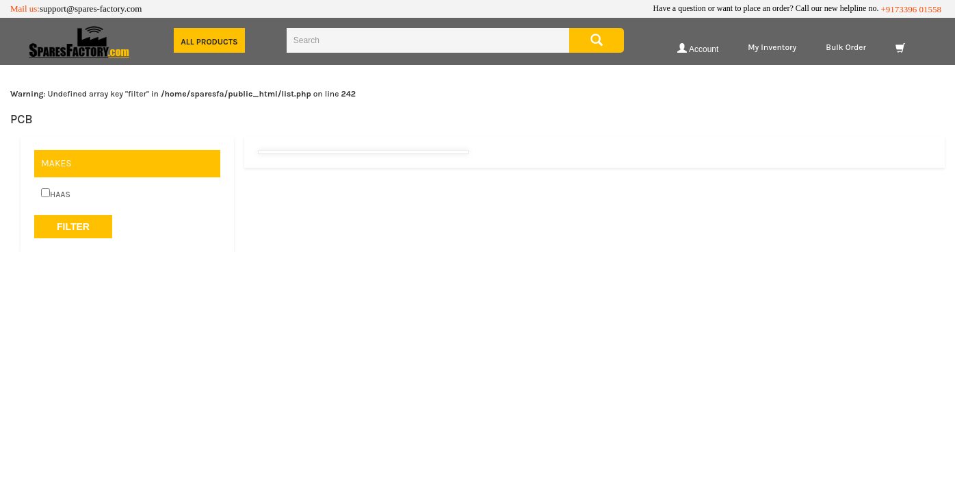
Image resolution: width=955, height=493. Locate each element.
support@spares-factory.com (91, 8)
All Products (209, 42)
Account (697, 48)
